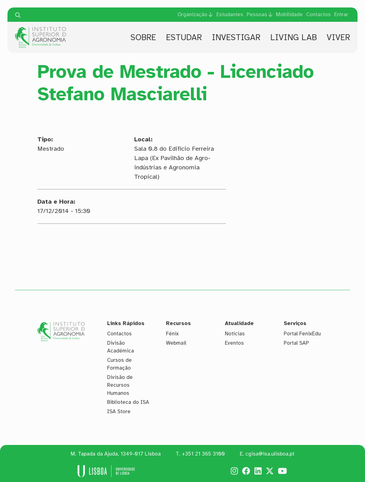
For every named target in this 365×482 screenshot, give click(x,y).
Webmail (176, 343)
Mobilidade (289, 14)
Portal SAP (296, 343)
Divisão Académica (120, 347)
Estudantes (229, 14)
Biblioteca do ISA (128, 402)
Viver (338, 37)
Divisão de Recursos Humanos (120, 385)
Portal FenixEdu (302, 333)
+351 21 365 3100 (203, 454)
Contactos (318, 14)
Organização (192, 14)
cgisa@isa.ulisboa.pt (269, 454)
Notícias (235, 333)
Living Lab (293, 37)
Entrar (341, 14)
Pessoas (257, 14)
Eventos (234, 343)
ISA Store (118, 411)
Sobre (143, 37)
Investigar (236, 37)
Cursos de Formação (119, 364)
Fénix (172, 333)
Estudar (184, 37)
